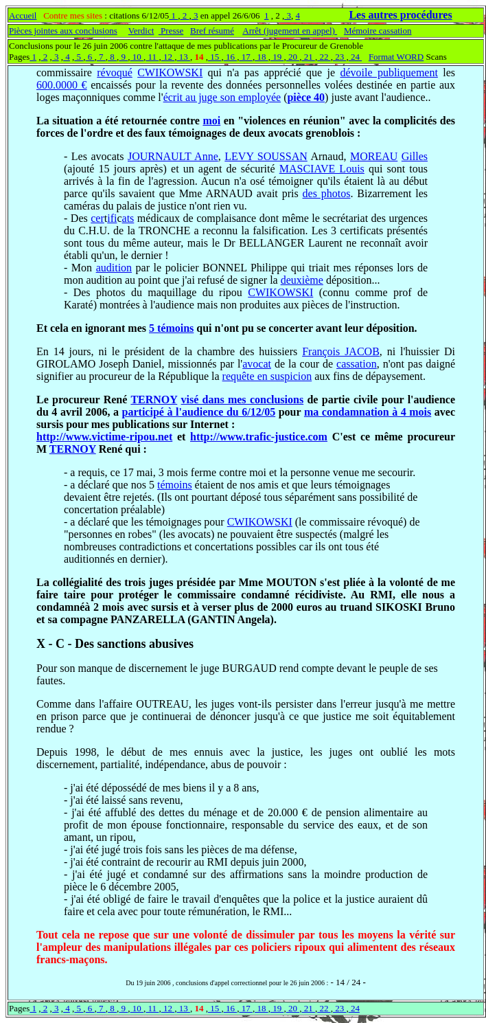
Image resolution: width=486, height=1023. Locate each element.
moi (211, 120)
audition (114, 267)
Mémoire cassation (378, 30)
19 (277, 57)
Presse (171, 30)
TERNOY (153, 399)
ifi (112, 218)
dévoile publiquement (388, 72)
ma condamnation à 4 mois (367, 412)
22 (324, 57)
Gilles (415, 156)
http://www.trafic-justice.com (258, 436)
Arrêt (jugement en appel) (289, 30)
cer (97, 218)
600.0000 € (61, 85)
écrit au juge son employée (222, 97)
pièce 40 (306, 97)
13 (183, 57)
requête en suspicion (267, 376)
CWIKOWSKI (169, 72)
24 (355, 57)
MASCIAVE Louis (321, 169)
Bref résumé (212, 30)
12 (168, 57)
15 (215, 57)
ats (128, 218)
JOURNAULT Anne (173, 156)
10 (137, 57)
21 (308, 57)
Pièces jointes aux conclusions (63, 30)
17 (246, 57)
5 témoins (171, 328)
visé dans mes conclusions (242, 399)
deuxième (302, 280)
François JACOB (341, 351)
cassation (356, 364)
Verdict (141, 30)
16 (231, 57)
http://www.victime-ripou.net (104, 436)
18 (261, 57)
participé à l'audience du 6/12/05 (199, 412)
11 (152, 57)
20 (293, 57)
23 (340, 57)
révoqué (114, 72)
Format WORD (396, 57)
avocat (256, 364)
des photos (327, 193)
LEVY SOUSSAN (266, 156)
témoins (174, 485)
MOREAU (373, 156)
